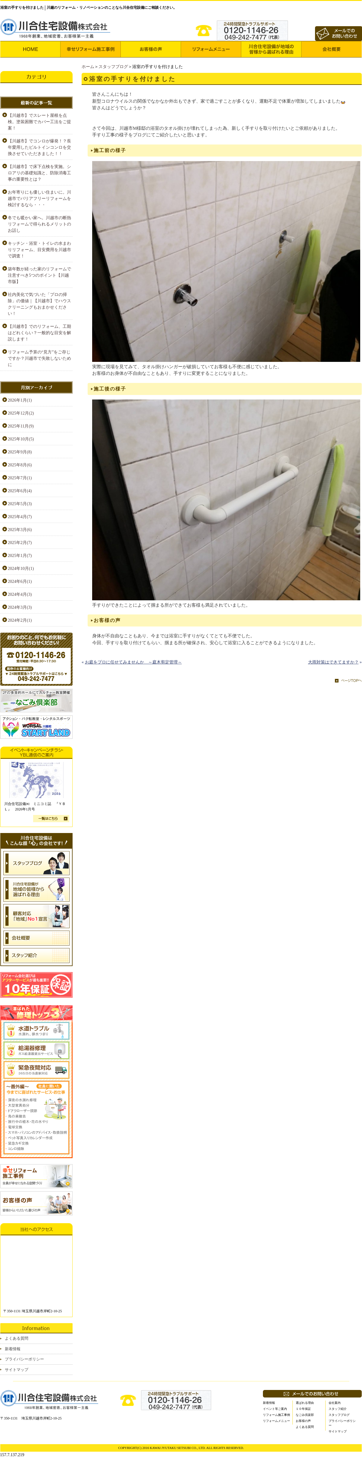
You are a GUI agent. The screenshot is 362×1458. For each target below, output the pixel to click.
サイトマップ (16, 1369)
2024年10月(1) (21, 568)
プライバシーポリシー (24, 1359)
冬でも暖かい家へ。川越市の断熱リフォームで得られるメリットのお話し (39, 224)
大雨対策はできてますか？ (333, 662)
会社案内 (335, 1402)
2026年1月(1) (20, 400)
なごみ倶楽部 (305, 1414)
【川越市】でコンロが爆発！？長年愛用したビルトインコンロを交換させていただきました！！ (39, 147)
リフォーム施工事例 (276, 1414)
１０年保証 (303, 1408)
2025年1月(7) (20, 555)
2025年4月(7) (20, 516)
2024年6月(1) (20, 581)
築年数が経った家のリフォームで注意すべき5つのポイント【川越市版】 (39, 275)
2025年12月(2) (21, 413)
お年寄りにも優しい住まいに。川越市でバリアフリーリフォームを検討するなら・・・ (39, 198)
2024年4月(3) (20, 594)
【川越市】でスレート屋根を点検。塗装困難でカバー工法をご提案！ (39, 121)
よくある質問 (16, 1338)
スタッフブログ (113, 66)
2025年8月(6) (20, 465)
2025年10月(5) (21, 439)
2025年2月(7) (20, 542)
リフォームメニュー (276, 1420)
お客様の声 (303, 1420)
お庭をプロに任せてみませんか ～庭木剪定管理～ (133, 662)
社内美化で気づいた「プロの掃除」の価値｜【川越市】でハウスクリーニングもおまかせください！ (39, 304)
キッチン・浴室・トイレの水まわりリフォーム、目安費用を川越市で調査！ (39, 249)
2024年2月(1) (20, 620)
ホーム (88, 66)
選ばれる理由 (305, 1402)
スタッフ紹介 (338, 1408)
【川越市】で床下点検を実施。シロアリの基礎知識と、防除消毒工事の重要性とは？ (39, 173)
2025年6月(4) (20, 491)
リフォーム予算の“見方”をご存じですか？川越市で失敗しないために (39, 358)
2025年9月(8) (20, 452)
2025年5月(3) (20, 504)
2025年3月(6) (20, 529)
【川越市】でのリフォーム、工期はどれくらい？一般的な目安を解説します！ (39, 332)
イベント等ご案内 (275, 1408)
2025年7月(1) (20, 478)
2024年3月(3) (20, 607)
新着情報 (12, 1349)
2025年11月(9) (21, 426)
